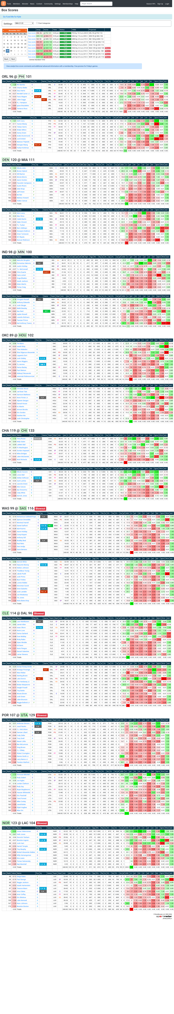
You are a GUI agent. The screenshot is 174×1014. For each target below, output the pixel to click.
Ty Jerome (21, 364)
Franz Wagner (22, 97)
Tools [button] (9, 4)
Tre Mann (20, 343)
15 (8, 44)
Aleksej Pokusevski (24, 373)
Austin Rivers (21, 186)
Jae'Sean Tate (22, 392)
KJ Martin (20, 406)
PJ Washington (22, 448)
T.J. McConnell (22, 269)
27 (25, 47)
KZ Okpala (20, 237)
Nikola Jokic (21, 168)
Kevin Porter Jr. (22, 398)
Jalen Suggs (21, 100)
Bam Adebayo (22, 228)
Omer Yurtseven (23, 234)
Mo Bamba (21, 85)
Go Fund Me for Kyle (12, 17)
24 (15, 47)
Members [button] (16, 4)
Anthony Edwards (23, 302)
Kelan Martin (21, 284)
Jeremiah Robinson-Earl (25, 376)
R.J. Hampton (22, 103)
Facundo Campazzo (24, 183)
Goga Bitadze (22, 278)
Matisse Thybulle (23, 142)
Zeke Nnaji (21, 189)
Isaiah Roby (21, 346)
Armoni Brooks (22, 409)
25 (18, 47)
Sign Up (160, 4)
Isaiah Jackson (22, 281)
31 (4, 37)
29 (7, 51)
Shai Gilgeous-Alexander (26, 352)
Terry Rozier (21, 439)
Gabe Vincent (22, 222)
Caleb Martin (21, 219)
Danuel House (22, 403)
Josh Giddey (21, 358)
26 (22, 47)
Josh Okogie (21, 305)
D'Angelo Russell (23, 299)
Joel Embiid (21, 139)
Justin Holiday (22, 266)
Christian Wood (22, 389)
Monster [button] (25, 4)
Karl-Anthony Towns (24, 323)
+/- (125, 81)
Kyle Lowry (21, 213)
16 (11, 44)
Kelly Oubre (21, 442)
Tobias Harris (22, 127)
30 (11, 51)
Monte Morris (22, 177)
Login (167, 4)
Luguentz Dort (22, 355)
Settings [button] (58, 4)
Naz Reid (20, 311)
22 (8, 47)
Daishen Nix (21, 415)
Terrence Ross (22, 108)
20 (25, 44)
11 (18, 40)
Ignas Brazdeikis (23, 106)
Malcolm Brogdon (23, 260)
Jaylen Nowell (22, 314)
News (32, 4)
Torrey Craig (21, 287)
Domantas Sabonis (24, 263)
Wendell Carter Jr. (23, 94)
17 (15, 44)
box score (32, 33)
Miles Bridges (22, 453)
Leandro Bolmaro (23, 317)
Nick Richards (22, 459)
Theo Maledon (22, 349)
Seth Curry (20, 121)
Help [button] (76, 4)
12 (22, 40)
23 (11, 47)
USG (120, 81)
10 (15, 40)
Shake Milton (21, 130)
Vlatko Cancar (22, 201)
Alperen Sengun (22, 400)
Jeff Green (21, 192)
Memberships (68, 4)
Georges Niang (22, 145)
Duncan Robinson (23, 240)
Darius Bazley (22, 367)
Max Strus (20, 216)
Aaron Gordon (22, 180)
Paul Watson (21, 370)
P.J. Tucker (21, 225)
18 (18, 44)
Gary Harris (21, 91)
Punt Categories (44, 23)
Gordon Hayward (23, 451)
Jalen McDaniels (23, 456)
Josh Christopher (23, 418)
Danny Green (21, 133)
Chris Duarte (21, 272)
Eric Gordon (21, 412)
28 (4, 51)
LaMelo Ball (21, 445)
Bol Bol (19, 195)
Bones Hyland (22, 171)
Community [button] (48, 4)
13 (25, 40)
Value (14, 81)
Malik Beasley (22, 308)
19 (22, 44)
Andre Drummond (23, 136)
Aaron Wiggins (22, 361)
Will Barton (21, 174)
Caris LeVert (21, 275)
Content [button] (39, 4)
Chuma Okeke (22, 88)
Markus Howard (23, 198)
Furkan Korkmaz (23, 148)
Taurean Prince (22, 320)
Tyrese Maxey (22, 124)
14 (4, 44)
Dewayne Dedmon (23, 231)
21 (4, 47)
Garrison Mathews (23, 395)
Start (55, 81)
